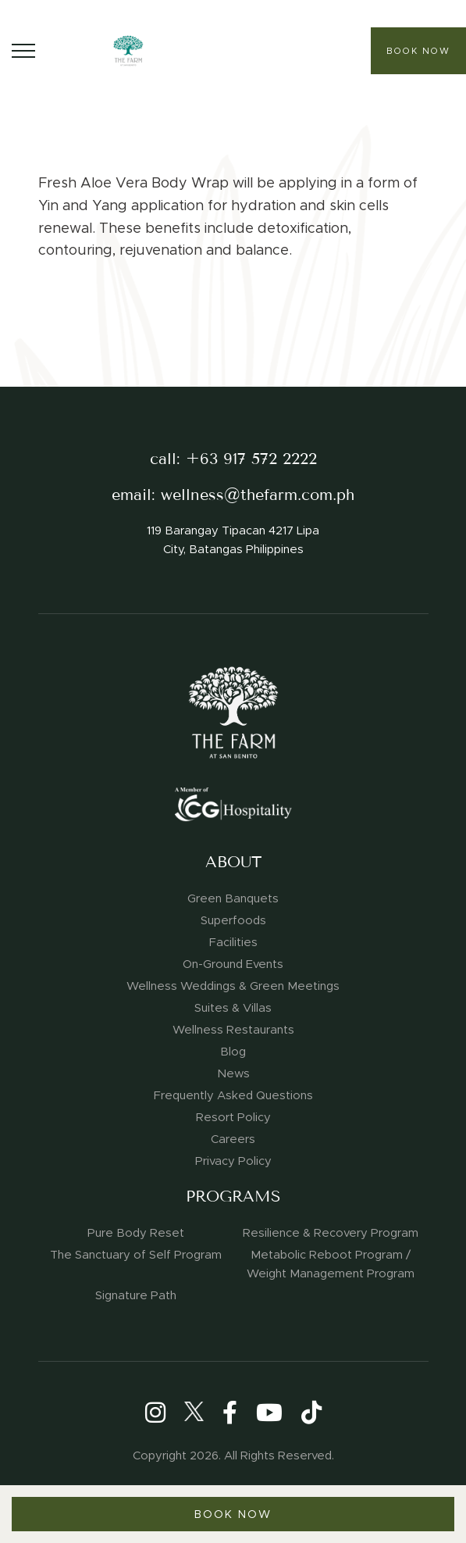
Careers (233, 1139)
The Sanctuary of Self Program (136, 1255)
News (233, 1073)
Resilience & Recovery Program (330, 1233)
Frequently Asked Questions (233, 1095)
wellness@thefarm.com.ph (257, 495)
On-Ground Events (233, 964)
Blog (233, 1052)
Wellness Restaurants (233, 1030)
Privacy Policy (233, 1161)
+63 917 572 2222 (251, 459)
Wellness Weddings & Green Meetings (233, 986)
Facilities (233, 942)
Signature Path (135, 1295)
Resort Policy (233, 1117)
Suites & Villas (233, 1008)
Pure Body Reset (135, 1233)
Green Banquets (233, 898)
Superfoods (233, 920)
